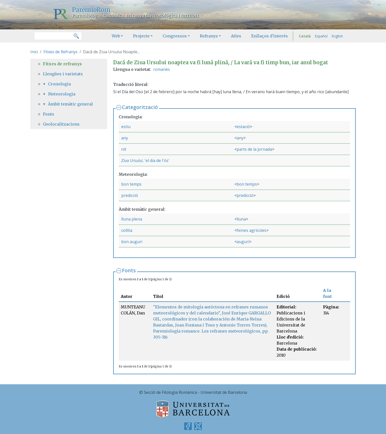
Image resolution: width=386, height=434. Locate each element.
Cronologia (59, 83)
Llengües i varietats (63, 73)
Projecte (141, 35)
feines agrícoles (251, 230)
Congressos (175, 35)
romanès (161, 69)
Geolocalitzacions (61, 124)
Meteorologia (61, 93)
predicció (129, 195)
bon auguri (131, 241)
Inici (34, 52)
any (124, 138)
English (337, 36)
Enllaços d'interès (269, 35)
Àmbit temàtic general (70, 103)
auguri (243, 241)
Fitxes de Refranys (60, 52)
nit (123, 149)
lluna (241, 219)
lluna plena (131, 219)
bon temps (131, 184)
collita (126, 230)
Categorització (140, 107)
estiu (126, 126)
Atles (236, 35)
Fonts (129, 270)
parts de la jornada (254, 149)
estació (243, 126)
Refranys (209, 35)
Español (321, 36)
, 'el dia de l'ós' (156, 160)
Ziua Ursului (132, 160)
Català (305, 36)
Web (116, 35)
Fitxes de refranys (62, 63)
